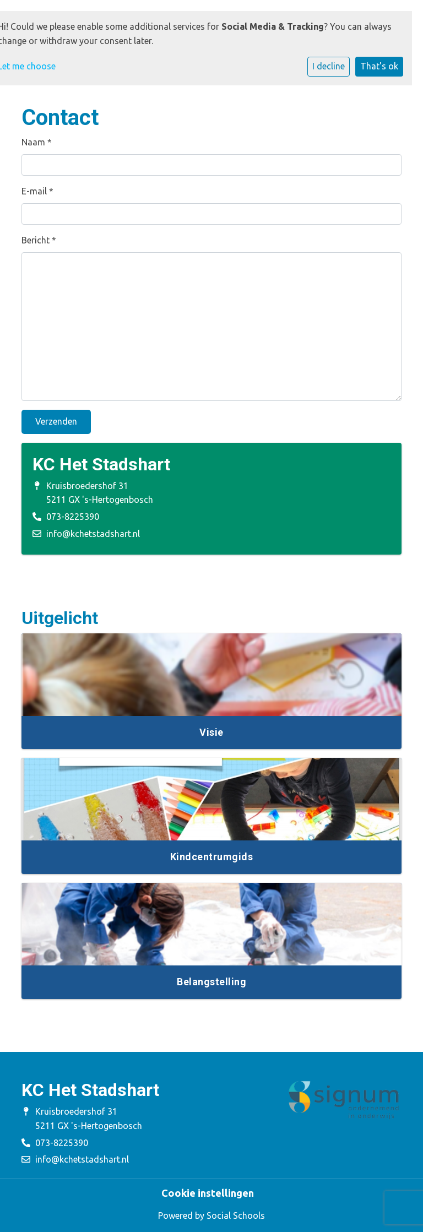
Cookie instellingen (207, 1193)
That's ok (379, 66)
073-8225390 (72, 517)
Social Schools (236, 1215)
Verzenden (56, 421)
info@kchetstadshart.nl (93, 534)
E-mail (37, 191)
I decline (328, 66)
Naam (36, 142)
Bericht (38, 240)
